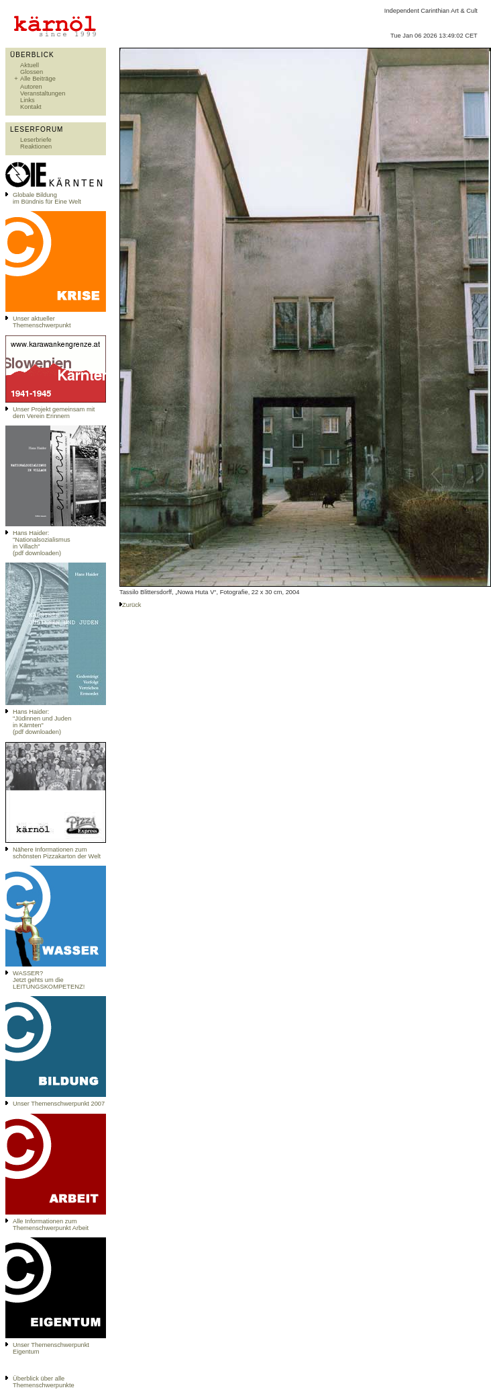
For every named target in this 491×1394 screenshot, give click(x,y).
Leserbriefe (36, 139)
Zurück (132, 605)
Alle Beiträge (38, 78)
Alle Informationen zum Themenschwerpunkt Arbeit (51, 1224)
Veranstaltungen (42, 93)
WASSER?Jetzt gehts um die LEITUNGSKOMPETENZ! (49, 980)
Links (27, 100)
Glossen (31, 72)
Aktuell (29, 65)
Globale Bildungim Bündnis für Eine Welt (47, 198)
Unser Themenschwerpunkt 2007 (59, 1103)
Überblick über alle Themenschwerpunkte (43, 1382)
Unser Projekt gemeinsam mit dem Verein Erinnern (54, 412)
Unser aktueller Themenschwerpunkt (42, 322)
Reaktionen (36, 146)
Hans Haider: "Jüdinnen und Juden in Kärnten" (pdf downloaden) (42, 721)
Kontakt (31, 107)
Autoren (31, 86)
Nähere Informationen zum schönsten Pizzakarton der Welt (57, 853)
